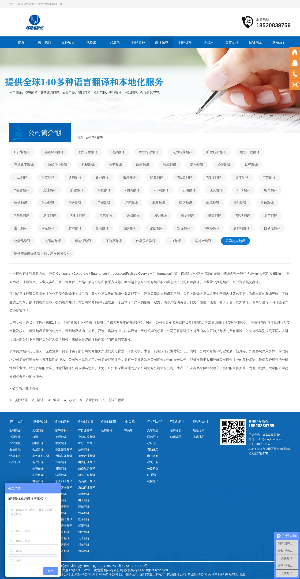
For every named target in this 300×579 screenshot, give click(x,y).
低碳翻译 (214, 215)
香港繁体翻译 (63, 449)
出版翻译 (129, 228)
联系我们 (278, 42)
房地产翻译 (203, 241)
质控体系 (15, 449)
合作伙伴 (232, 42)
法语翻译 (61, 475)
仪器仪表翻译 (146, 241)
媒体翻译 (241, 177)
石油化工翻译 (24, 165)
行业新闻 (15, 462)
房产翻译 (270, 215)
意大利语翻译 (63, 481)
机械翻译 (88, 165)
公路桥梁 (152, 468)
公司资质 (15, 436)
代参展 (91, 42)
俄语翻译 (61, 500)
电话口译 (38, 481)
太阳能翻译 (53, 241)
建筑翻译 (142, 165)
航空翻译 (76, 190)
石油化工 (152, 449)
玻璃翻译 (267, 203)
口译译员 (175, 436)
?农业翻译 (213, 177)
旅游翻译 (129, 177)
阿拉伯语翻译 (63, 519)
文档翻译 (38, 430)
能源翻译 (156, 177)
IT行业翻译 (22, 152)
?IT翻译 (175, 241)
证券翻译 (131, 203)
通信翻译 (75, 177)
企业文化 (15, 443)
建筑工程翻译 (250, 152)
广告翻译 (269, 177)
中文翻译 (61, 443)
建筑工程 (152, 462)
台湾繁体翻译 (63, 456)
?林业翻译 (77, 215)
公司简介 (15, 430)
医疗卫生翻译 (88, 152)
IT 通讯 (151, 475)
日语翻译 (61, 468)
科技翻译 (47, 177)
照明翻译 (160, 215)
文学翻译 (47, 203)
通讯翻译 (20, 228)
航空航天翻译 (216, 152)
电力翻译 (270, 190)
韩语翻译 (61, 462)
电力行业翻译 (182, 152)
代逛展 (115, 42)
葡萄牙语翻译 (63, 525)
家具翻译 (158, 203)
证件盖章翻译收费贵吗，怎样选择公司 (42, 253)
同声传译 (38, 475)
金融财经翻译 (54, 152)
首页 (21, 42)
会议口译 (38, 462)
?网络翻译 (211, 228)
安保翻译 (183, 228)
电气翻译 (105, 215)
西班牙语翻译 (63, 487)
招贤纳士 (255, 42)
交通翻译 (49, 190)
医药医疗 (152, 436)
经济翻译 (224, 165)
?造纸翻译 (242, 215)
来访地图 (198, 436)
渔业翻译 (49, 215)
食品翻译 (102, 177)
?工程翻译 (103, 203)
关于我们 (44, 42)
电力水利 (152, 456)
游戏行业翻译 (58, 165)
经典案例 (15, 456)
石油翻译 (189, 190)
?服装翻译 (184, 177)
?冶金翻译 (21, 190)
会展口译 (38, 449)
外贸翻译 (104, 190)
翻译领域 (161, 42)
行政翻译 (75, 203)
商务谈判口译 (40, 456)
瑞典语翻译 (62, 532)
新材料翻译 (241, 228)
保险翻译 (47, 228)
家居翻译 (187, 215)
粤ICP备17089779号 (133, 566)
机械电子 (152, 481)
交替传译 (38, 468)
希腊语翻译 (62, 538)
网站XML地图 (235, 574)
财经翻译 (251, 165)
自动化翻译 (272, 228)
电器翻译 (212, 203)
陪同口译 (38, 443)
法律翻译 (118, 152)
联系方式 (198, 430)
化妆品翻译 (22, 241)
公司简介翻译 (235, 241)
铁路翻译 (133, 215)
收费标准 (106, 430)
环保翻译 (243, 190)
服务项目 (68, 42)
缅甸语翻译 (62, 551)
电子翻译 (115, 165)
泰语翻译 (61, 513)
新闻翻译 (102, 228)
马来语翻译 (62, 544)
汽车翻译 (169, 165)
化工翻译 (20, 177)
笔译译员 (175, 430)
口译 (35, 436)
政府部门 (152, 443)
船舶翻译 (240, 203)
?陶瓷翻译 (21, 215)
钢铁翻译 (20, 203)
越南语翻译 (62, 506)
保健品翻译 (113, 241)
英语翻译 (61, 436)
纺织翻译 (75, 228)
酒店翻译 (185, 203)
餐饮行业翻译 (148, 152)
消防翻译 (156, 228)
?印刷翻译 (161, 190)
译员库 (209, 42)
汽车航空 (152, 430)
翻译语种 (138, 42)
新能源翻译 (83, 241)
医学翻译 (196, 165)
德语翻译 (61, 494)
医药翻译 (216, 190)
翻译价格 (185, 42)
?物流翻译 (132, 190)
